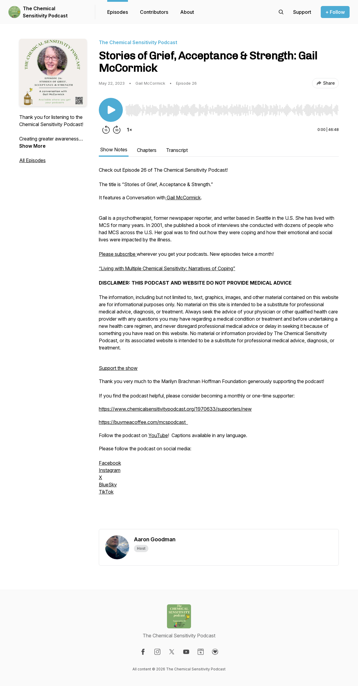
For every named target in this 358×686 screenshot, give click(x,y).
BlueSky (108, 485)
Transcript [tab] (177, 150)
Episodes (117, 12)
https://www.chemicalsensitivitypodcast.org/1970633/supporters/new (175, 409)
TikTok (106, 492)
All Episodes (32, 160)
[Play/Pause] (111, 110)
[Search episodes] (281, 12)
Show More (32, 146)
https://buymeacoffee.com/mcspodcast (143, 422)
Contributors (154, 12)
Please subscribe (118, 254)
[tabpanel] (219, 347)
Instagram (109, 470)
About (187, 12)
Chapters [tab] (146, 150)
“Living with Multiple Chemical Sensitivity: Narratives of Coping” (167, 268)
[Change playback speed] (129, 129)
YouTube (158, 435)
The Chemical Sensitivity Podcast (45, 12)
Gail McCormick (183, 198)
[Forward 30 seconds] (117, 129)
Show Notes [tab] (113, 150)
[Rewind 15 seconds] (106, 129)
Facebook (110, 463)
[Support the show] (302, 12)
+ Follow (335, 12)
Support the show (118, 368)
